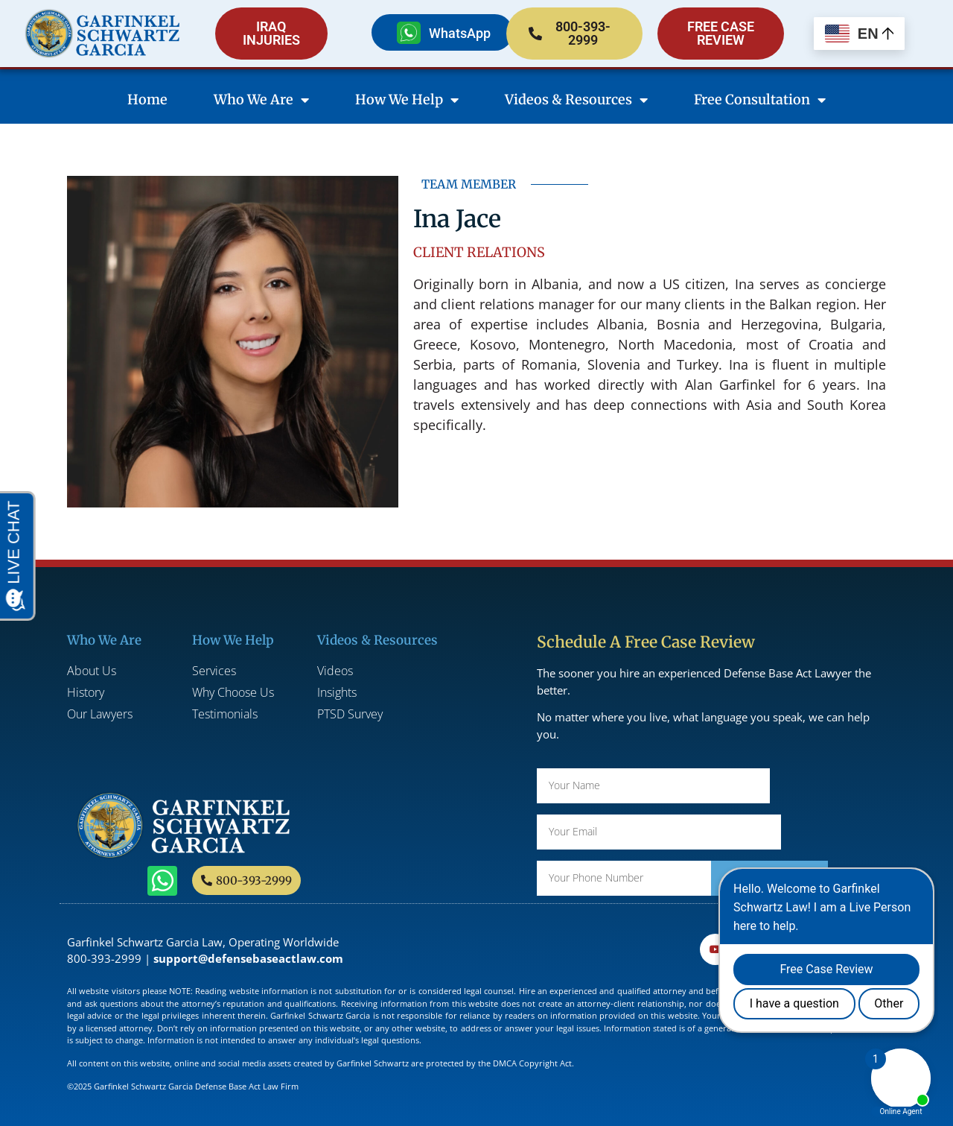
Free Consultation (760, 100)
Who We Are (261, 100)
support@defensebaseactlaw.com (248, 958)
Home (147, 99)
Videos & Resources (576, 100)
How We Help (407, 100)
